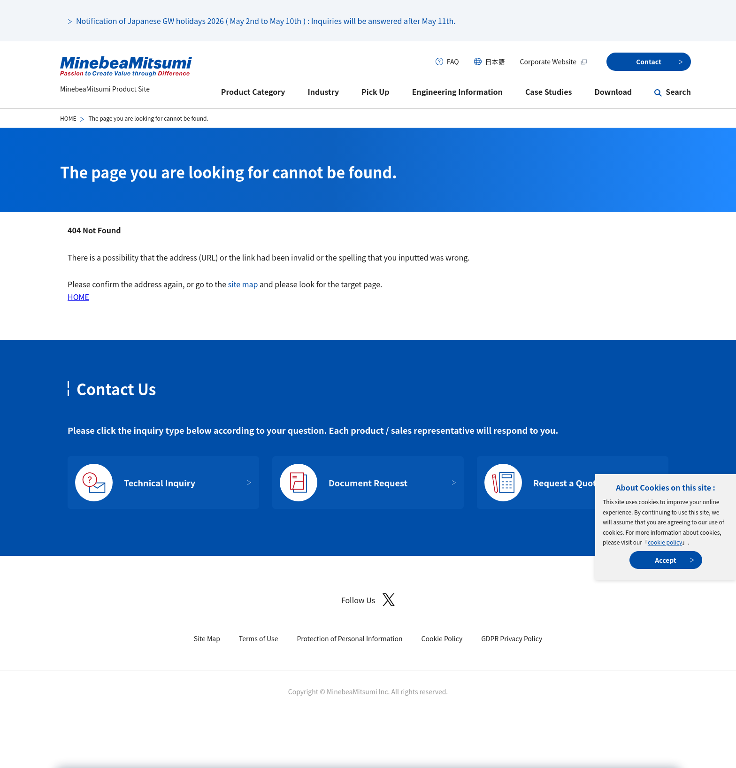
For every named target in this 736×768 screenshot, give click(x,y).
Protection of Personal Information (349, 638)
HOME (68, 118)
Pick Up (375, 91)
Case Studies (548, 91)
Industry (323, 91)
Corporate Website (554, 61)
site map (243, 284)
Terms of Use (258, 638)
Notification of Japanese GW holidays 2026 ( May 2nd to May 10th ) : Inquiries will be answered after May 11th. (266, 20)
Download (613, 91)
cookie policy (665, 542)
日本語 (495, 61)
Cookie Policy (442, 638)
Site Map (207, 638)
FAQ (453, 61)
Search (678, 91)
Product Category (253, 91)
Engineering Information (457, 91)
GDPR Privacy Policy (511, 638)
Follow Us (368, 599)
